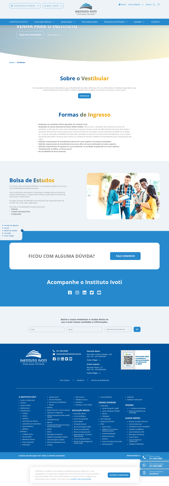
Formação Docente (80, 451)
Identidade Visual (53, 446)
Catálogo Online (27, 461)
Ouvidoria (80, 407)
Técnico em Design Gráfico (82, 453)
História (23, 429)
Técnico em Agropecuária (82, 459)
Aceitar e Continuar (119, 475)
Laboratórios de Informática (31, 450)
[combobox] (118, 356)
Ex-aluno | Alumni (53, 6)
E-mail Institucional (135, 451)
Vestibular (130, 424)
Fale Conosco (53, 60)
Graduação (68, 22)
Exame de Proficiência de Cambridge (137, 438)
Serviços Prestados (55, 426)
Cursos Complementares (82, 466)
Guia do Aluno (133, 464)
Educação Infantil (80, 440)
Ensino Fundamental (81, 445)
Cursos (6, 228)
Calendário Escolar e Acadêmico (139, 453)
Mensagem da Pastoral (54, 461)
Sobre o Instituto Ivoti (28, 427)
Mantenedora (25, 435)
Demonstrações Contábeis (56, 466)
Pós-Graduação (89, 22)
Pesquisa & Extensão (115, 22)
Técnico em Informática (81, 456)
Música (104, 440)
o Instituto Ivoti (18, 22)
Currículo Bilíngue (80, 443)
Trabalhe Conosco (81, 426)
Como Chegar (9, 236)
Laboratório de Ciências (30, 448)
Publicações (26, 471)
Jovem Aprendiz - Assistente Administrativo (83, 462)
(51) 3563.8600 (60, 378)
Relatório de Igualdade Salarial (57, 464)
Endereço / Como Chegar (84, 431)
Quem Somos (106, 453)
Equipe (51, 431)
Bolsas (49, 458)
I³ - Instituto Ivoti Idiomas (137, 435)
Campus (25, 440)
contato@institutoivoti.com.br (67, 381)
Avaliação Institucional (134, 426)
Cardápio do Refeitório (136, 456)
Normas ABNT (26, 464)
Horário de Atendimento (100, 407)
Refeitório (25, 456)
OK (137, 356)
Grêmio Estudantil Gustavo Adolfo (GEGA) (58, 443)
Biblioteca (24, 458)
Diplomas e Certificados (55, 439)
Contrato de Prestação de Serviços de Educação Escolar (58, 452)
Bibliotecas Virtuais (28, 466)
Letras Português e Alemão (111, 438)
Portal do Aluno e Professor (25, 6)
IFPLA (102, 451)
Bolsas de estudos (10, 230)
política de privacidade (81, 479)
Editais (49, 456)
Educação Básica (44, 22)
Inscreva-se (84, 122)
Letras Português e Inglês (110, 435)
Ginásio (24, 442)
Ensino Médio (78, 448)
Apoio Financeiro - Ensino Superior (58, 437)
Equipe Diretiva (26, 432)
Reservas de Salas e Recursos (138, 448)
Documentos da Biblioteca (57, 429)
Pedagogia (105, 443)
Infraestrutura (53, 424)
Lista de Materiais (106, 424)
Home (122, 5)
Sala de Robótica (27, 453)
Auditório (25, 445)
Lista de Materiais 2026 (136, 458)
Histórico (105, 466)
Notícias (49, 434)
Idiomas (139, 22)
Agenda (49, 449)
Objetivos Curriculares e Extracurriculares (110, 457)
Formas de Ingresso (11, 225)
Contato (155, 22)
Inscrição (7, 233)
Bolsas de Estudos (108, 463)
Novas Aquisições (28, 469)
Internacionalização (108, 460)
